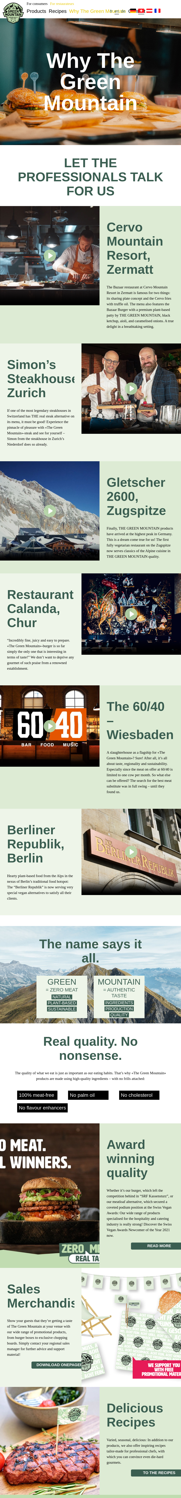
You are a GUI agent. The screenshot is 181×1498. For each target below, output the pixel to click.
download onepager (59, 1365)
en (117, 11)
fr (111, 11)
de (123, 11)
